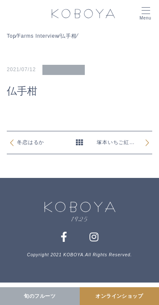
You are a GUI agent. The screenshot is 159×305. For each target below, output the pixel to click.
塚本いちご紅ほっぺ (116, 143)
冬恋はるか (30, 142)
